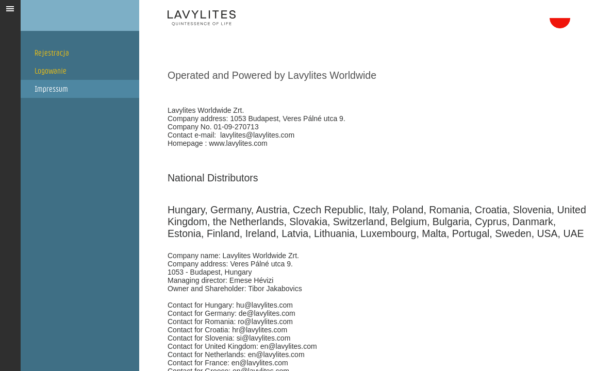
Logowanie (51, 71)
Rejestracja (52, 53)
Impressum (51, 89)
